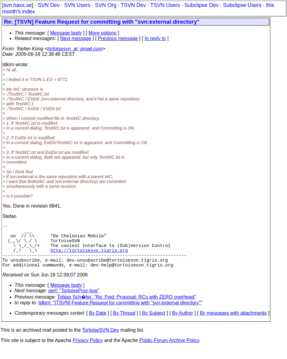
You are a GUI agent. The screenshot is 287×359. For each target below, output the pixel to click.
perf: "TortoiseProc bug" (73, 301)
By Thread (124, 324)
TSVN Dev (133, 5)
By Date (97, 324)
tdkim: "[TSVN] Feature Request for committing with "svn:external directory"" (120, 313)
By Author (182, 324)
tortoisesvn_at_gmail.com (74, 48)
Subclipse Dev (201, 5)
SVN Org (105, 5)
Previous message (118, 38)
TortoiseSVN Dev (100, 341)
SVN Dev (48, 5)
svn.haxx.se (18, 5)
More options (103, 33)
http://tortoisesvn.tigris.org (89, 257)
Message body (66, 33)
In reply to (155, 38)
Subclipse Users (242, 5)
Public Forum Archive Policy (169, 351)
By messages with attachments (233, 324)
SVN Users (77, 5)
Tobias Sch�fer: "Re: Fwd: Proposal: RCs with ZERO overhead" (126, 307)
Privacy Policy (88, 351)
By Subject (153, 324)
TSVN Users (165, 5)
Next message (75, 38)
